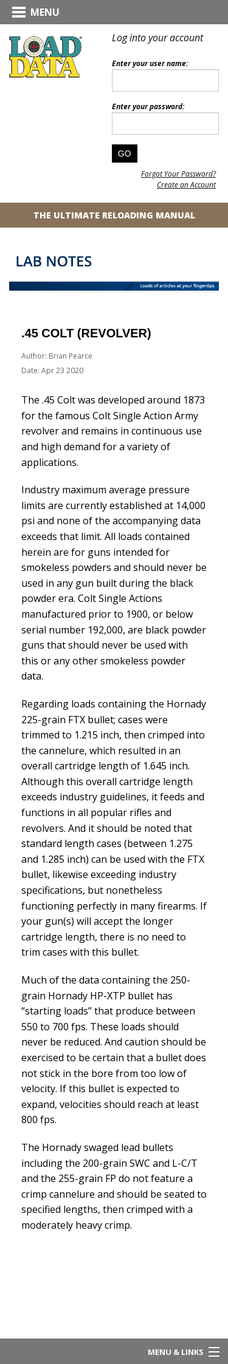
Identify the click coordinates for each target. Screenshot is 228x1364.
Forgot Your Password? (178, 174)
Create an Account (186, 185)
